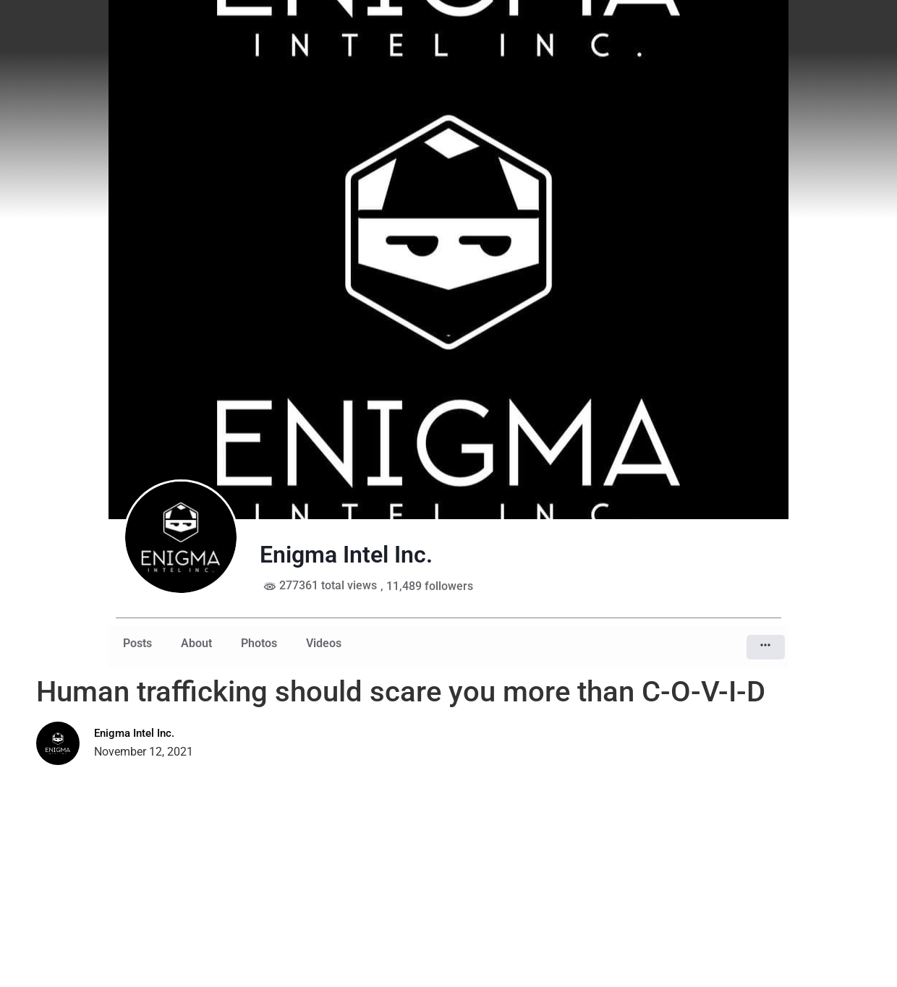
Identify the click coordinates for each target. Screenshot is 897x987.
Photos (259, 643)
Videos (323, 643)
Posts (137, 643)
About (196, 643)
